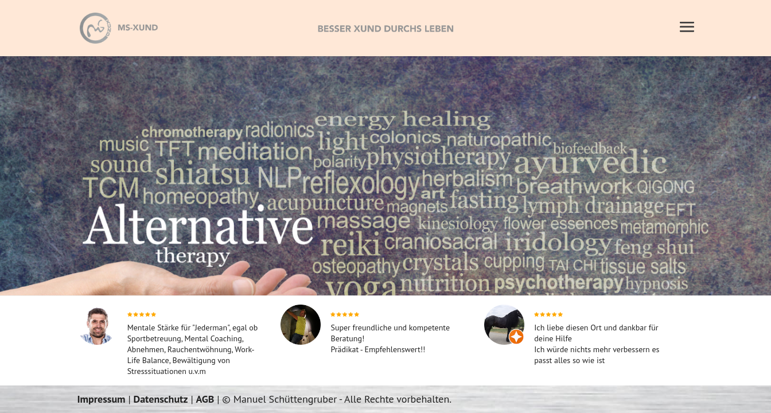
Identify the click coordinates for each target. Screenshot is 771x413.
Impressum (101, 399)
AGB (205, 399)
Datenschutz (160, 399)
